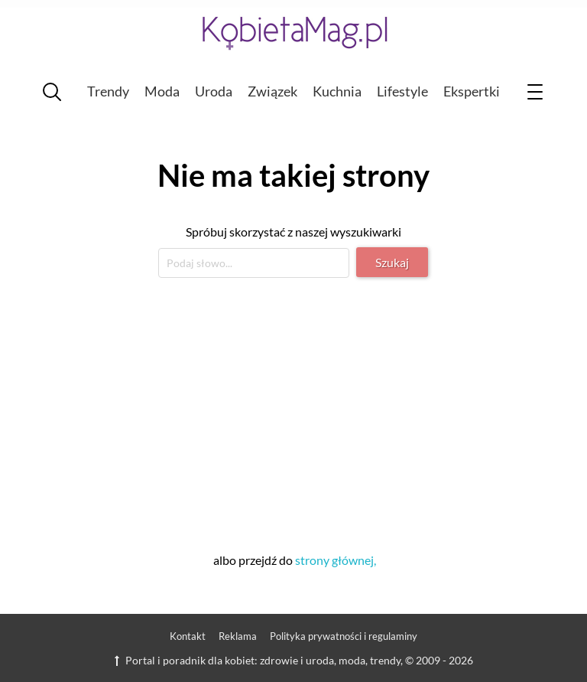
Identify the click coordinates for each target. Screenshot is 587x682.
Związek (272, 91)
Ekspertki (471, 91)
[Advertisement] (293, 412)
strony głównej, (335, 560)
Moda (162, 91)
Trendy (108, 91)
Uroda (213, 91)
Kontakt (188, 636)
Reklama (238, 636)
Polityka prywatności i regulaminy (343, 636)
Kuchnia (337, 91)
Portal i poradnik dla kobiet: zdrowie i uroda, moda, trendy (258, 660)
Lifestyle (402, 91)
